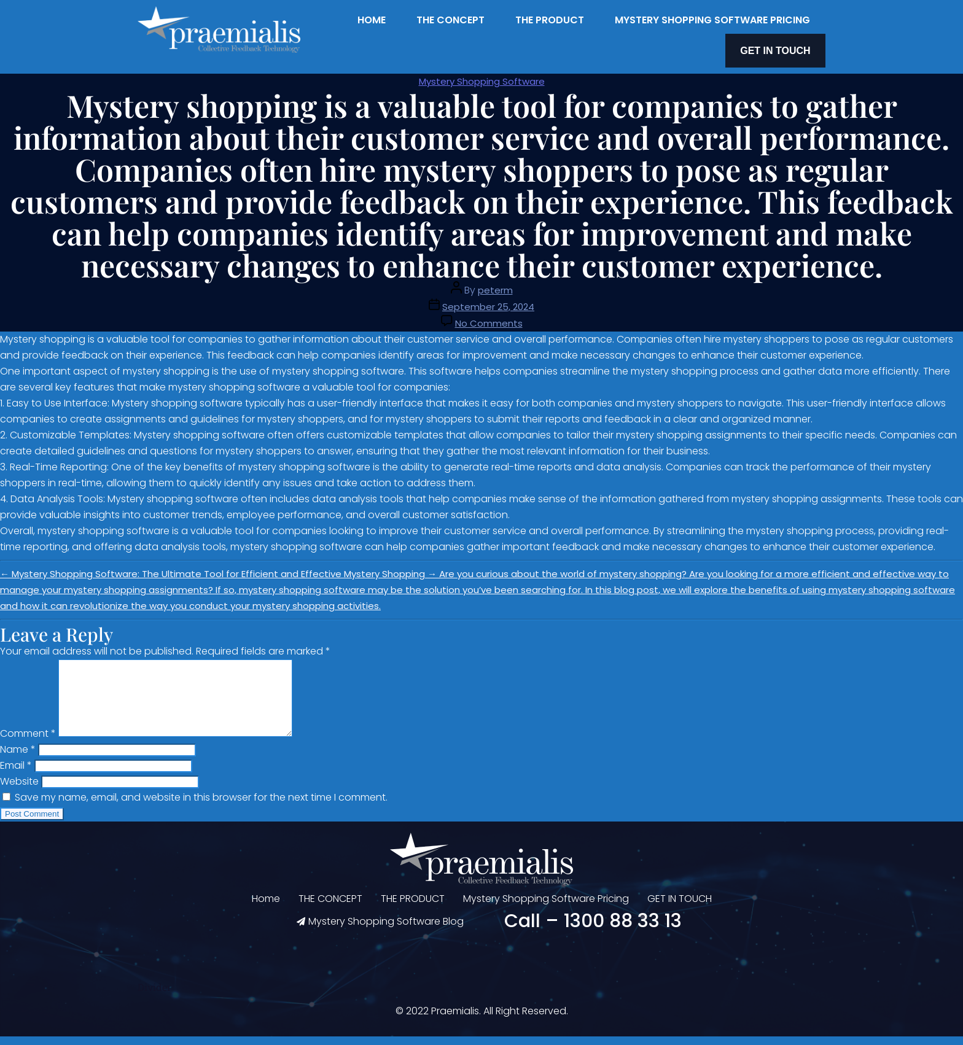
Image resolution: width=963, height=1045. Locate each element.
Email (16, 774)
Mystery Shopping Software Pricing (712, 20)
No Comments (489, 317)
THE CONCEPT (450, 20)
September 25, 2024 (488, 300)
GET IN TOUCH (784, 47)
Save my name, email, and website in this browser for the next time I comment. (201, 806)
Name (18, 758)
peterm (495, 284)
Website (19, 790)
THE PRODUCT (549, 20)
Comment (28, 742)
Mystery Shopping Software (482, 75)
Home (371, 20)
